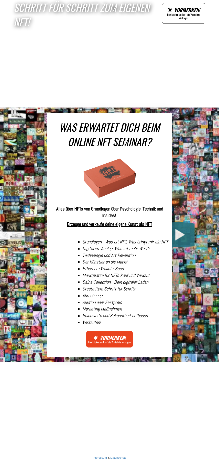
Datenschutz (118, 457)
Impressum (100, 457)
